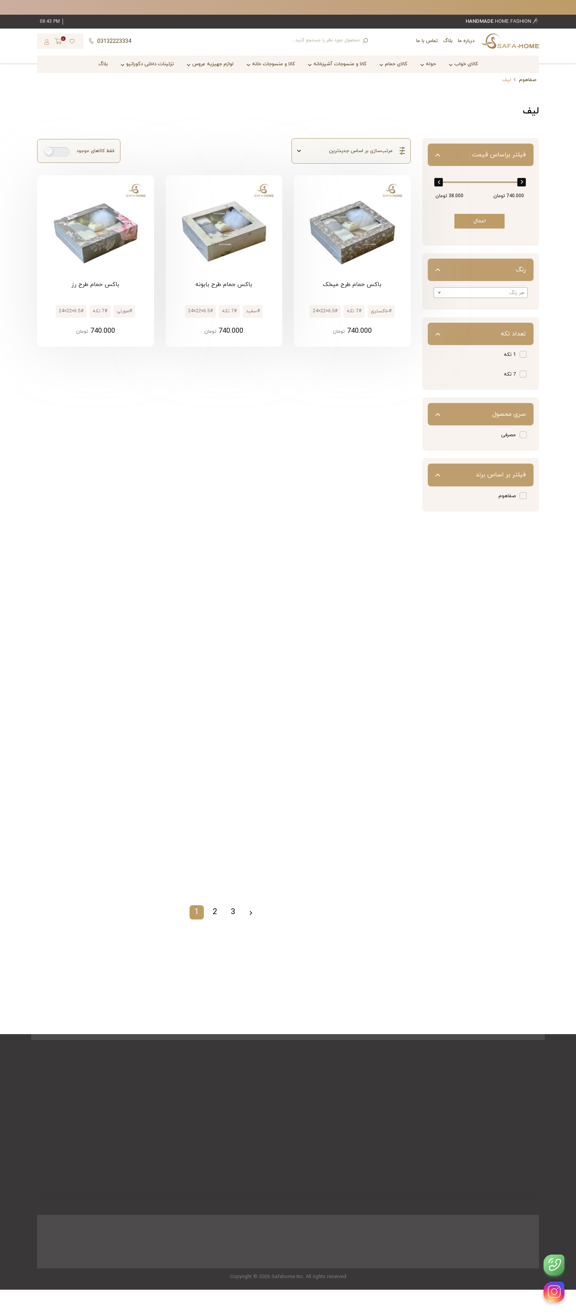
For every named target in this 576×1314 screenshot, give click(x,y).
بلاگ (447, 40)
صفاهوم (527, 79)
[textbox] (481, 293)
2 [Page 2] (215, 912)
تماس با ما (427, 40)
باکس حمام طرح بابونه (223, 285)
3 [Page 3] (233, 912)
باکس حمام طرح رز (95, 285)
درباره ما (466, 40)
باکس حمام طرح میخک (352, 285)
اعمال (479, 221)
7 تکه (510, 374)
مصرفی (508, 435)
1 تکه (510, 354)
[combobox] (481, 292)
